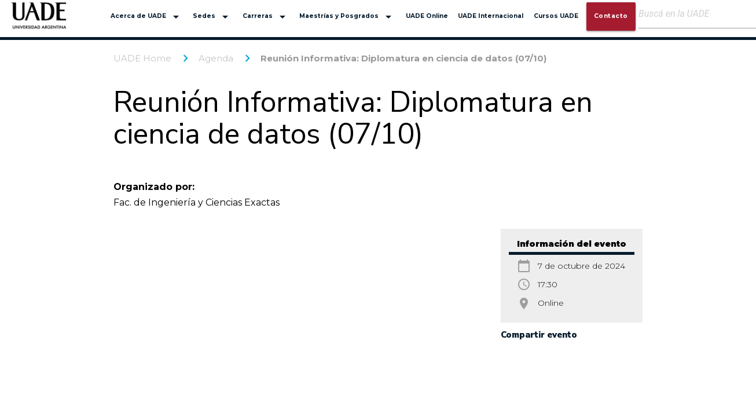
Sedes (212, 16)
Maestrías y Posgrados (347, 16)
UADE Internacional (490, 16)
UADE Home (142, 58)
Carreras (266, 16)
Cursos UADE (556, 16)
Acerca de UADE (147, 16)
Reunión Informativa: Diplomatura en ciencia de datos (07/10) (403, 58)
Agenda (216, 58)
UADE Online (427, 16)
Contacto (611, 16)
